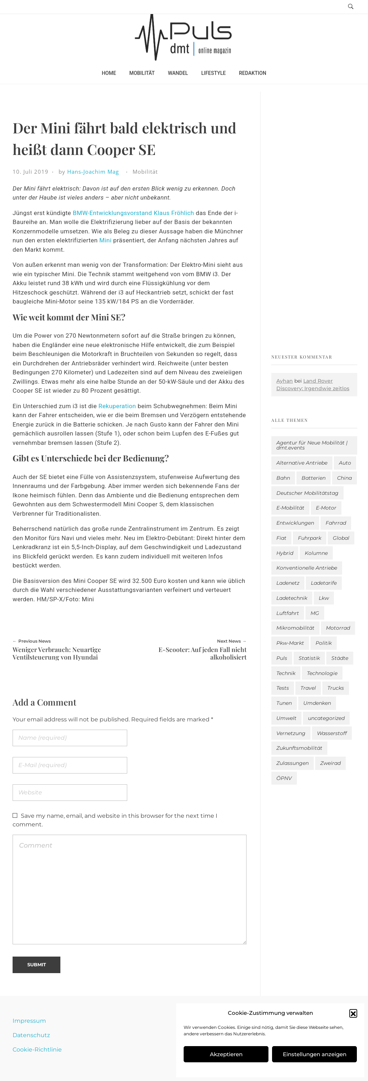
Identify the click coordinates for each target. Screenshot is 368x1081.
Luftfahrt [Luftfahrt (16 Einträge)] (287, 613)
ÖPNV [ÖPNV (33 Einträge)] (284, 778)
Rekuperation (118, 406)
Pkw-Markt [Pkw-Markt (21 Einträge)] (290, 643)
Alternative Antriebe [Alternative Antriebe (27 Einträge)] (301, 463)
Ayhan (284, 381)
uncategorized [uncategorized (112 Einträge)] (326, 718)
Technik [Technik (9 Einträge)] (285, 673)
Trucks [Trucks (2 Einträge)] (335, 688)
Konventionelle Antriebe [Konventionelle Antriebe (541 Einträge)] (306, 568)
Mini (106, 240)
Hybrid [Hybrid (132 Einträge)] (284, 553)
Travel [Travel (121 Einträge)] (308, 688)
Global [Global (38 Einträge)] (341, 538)
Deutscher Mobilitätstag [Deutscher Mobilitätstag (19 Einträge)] (307, 493)
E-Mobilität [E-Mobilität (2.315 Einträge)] (290, 508)
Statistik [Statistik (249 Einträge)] (309, 658)
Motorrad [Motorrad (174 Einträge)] (338, 628)
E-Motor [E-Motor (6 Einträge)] (326, 508)
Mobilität (145, 171)
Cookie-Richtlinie (37, 1049)
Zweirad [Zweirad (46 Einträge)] (330, 763)
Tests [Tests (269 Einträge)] (282, 688)
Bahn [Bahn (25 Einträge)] (283, 478)
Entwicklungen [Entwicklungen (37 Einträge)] (295, 523)
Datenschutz (31, 1035)
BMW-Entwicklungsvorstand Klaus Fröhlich (133, 212)
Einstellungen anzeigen (314, 1054)
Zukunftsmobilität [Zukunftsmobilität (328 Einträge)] (299, 748)
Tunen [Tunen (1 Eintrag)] (284, 703)
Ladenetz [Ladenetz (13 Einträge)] (287, 583)
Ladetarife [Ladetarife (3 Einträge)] (324, 583)
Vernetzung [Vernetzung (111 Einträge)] (290, 733)
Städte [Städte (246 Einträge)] (339, 658)
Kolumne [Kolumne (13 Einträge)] (316, 553)
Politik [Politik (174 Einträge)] (324, 643)
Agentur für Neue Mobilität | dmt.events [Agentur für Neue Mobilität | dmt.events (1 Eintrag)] (312, 445)
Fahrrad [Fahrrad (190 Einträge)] (336, 523)
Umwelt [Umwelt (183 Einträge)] (286, 718)
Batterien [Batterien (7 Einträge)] (314, 478)
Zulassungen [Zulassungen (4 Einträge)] (292, 763)
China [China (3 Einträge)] (344, 478)
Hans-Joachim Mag (93, 171)
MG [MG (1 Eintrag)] (314, 613)
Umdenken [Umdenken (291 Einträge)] (317, 703)
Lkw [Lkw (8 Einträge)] (324, 598)
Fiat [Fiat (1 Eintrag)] (281, 538)
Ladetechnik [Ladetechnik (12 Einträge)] (291, 598)
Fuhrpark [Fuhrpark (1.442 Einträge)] (309, 538)
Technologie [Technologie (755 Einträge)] (322, 673)
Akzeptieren (226, 1054)
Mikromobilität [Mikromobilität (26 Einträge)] (295, 628)
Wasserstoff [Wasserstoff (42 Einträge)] (332, 733)
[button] (353, 1013)
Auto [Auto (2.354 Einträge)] (345, 463)
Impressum (29, 1020)
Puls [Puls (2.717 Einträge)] (281, 658)
